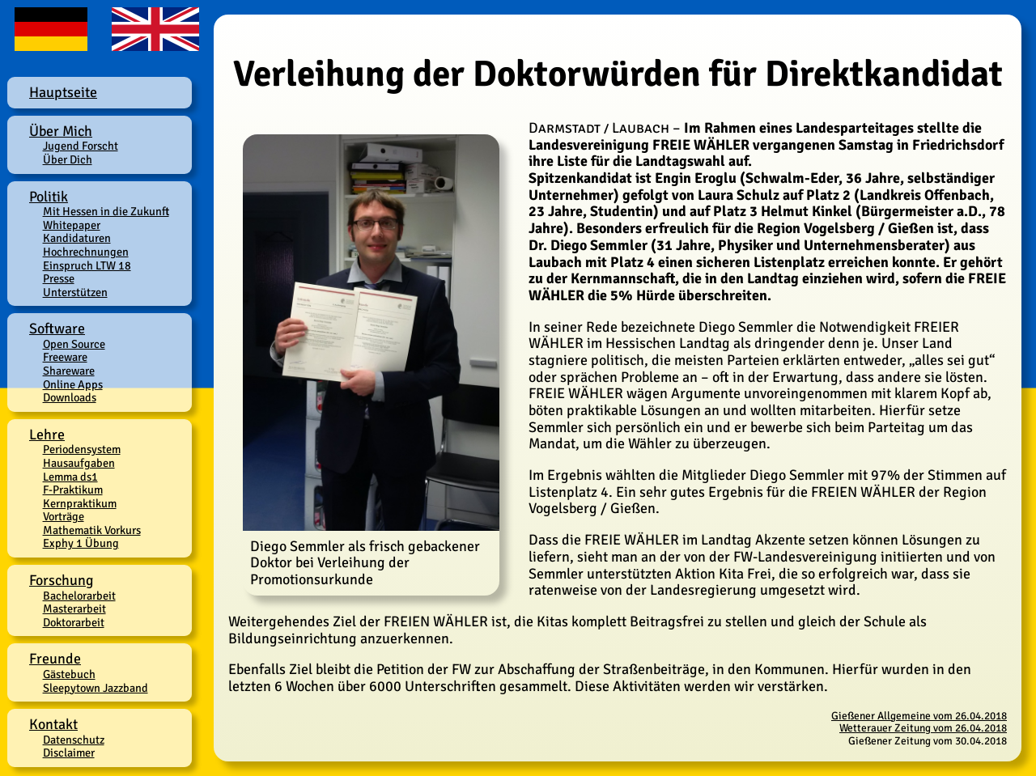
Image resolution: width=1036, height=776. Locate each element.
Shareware (69, 370)
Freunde (55, 659)
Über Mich (60, 131)
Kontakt (53, 724)
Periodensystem (82, 449)
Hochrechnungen (86, 251)
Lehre (47, 434)
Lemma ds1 (70, 476)
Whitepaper (71, 225)
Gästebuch (69, 674)
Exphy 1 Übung (81, 543)
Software (57, 328)
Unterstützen (75, 292)
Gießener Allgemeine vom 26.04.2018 (919, 716)
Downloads (69, 397)
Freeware (65, 357)
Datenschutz (73, 739)
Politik (48, 197)
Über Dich (67, 159)
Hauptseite (63, 92)
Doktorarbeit (73, 622)
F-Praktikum (73, 489)
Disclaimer (69, 752)
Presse (58, 278)
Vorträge (63, 516)
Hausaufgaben (79, 463)
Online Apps (73, 384)
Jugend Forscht (80, 145)
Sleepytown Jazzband (95, 688)
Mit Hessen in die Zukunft (106, 211)
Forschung (61, 580)
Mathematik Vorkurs (92, 530)
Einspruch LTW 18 (87, 265)
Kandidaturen (77, 238)
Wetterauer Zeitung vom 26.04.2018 (923, 728)
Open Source (74, 344)
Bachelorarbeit (79, 595)
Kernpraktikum (80, 503)
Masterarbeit (74, 608)
